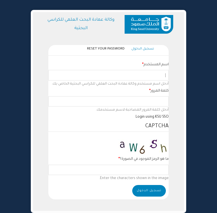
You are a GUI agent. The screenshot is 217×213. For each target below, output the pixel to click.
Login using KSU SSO (152, 117)
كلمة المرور (160, 91)
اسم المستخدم (156, 65)
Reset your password (106, 49)
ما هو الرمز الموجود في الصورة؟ (144, 159)
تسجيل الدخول (141, 49)
